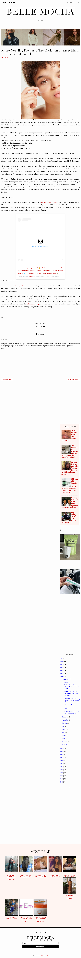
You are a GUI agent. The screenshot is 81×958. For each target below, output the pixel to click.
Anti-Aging (4, 57)
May (63, 732)
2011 (61, 770)
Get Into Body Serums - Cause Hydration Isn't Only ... (71, 687)
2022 (61, 667)
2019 (61, 677)
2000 (61, 782)
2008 (61, 779)
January (64, 744)
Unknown (4, 339)
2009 (61, 776)
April (63, 735)
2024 (61, 661)
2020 (61, 673)
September (65, 720)
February (65, 741)
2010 (61, 773)
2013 (61, 764)
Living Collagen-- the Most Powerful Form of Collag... (71, 700)
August (64, 723)
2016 (61, 754)
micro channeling (33, 304)
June (63, 729)
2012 (61, 767)
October (64, 717)
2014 (61, 761)
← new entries (7, 379)
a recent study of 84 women (19, 286)
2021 (61, 670)
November (65, 682)
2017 (61, 751)
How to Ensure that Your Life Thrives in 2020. (71, 712)
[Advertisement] (40, 404)
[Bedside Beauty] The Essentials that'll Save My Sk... (71, 693)
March (64, 738)
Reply (2, 348)
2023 (61, 664)
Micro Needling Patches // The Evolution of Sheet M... (71, 706)
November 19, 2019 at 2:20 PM (7, 340)
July (63, 726)
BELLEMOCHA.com (43, 955)
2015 (61, 757)
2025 (61, 658)
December (65, 679)
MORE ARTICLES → (73, 379)
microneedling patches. (49, 202)
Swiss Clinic (32, 276)
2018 (61, 748)
